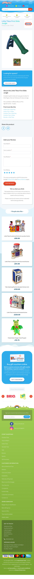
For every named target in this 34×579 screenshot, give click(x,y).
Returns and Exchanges (8, 482)
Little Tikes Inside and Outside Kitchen (17, 312)
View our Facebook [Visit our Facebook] (17, 423)
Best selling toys (6, 508)
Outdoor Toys (5, 437)
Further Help (5, 491)
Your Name (6, 143)
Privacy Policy (11, 179)
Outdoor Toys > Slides (9, 115)
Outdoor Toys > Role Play (9, 113)
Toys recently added (7, 514)
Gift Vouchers (17, 379)
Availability (5, 475)
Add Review (9, 183)
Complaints (5, 488)
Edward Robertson (20, 570)
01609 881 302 (9, 539)
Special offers (5, 511)
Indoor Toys (5, 443)
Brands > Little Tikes (8, 117)
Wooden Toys (5, 447)
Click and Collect (6, 472)
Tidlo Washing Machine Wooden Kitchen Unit (17, 287)
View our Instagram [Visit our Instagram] (17, 428)
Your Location (7, 150)
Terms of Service (21, 179)
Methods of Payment (7, 479)
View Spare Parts (10, 83)
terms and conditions (24, 568)
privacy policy (12, 568)
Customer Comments (7, 494)
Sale (3, 450)
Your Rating (6, 170)
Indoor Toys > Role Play (9, 109)
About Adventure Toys (8, 466)
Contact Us (5, 497)
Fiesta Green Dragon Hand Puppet (17, 338)
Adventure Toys (8, 526)
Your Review (7, 156)
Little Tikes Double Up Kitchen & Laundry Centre (17, 236)
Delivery (4, 469)
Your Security (5, 485)
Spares (3, 456)
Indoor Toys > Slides (8, 111)
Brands (4, 453)
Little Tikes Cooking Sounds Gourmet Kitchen (17, 261)
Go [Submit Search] (30, 9)
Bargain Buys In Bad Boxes (9, 504)
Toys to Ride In (5, 440)
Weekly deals (5, 517)
